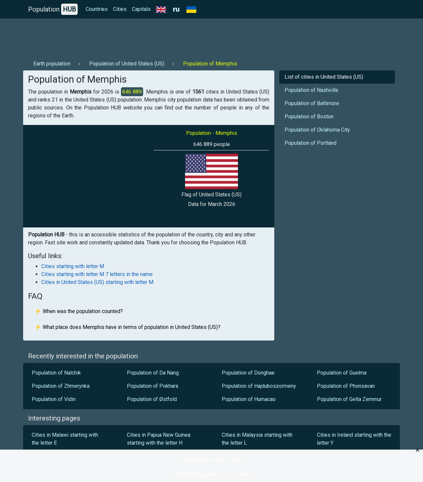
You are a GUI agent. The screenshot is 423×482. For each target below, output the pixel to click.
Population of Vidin (54, 399)
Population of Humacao (249, 399)
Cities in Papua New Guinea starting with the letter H (158, 439)
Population (53, 9)
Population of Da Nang (153, 373)
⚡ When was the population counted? (79, 311)
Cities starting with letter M (72, 266)
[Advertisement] (143, 37)
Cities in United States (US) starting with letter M (97, 282)
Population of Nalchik (56, 373)
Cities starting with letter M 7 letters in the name (97, 274)
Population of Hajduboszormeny (259, 386)
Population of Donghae (248, 373)
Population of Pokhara (152, 386)
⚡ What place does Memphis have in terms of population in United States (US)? (127, 327)
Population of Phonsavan (346, 386)
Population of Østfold (152, 399)
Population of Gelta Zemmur (349, 399)
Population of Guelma (341, 373)
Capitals (141, 9)
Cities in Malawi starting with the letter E (65, 439)
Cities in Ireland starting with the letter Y (354, 439)
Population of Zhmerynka (61, 386)
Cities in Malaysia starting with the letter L (257, 439)
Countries (97, 9)
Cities (120, 9)
